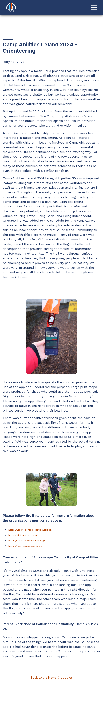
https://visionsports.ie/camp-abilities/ (30, 529)
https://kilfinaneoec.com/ (23, 535)
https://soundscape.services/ (25, 546)
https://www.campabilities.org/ (26, 540)
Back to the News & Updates (52, 677)
